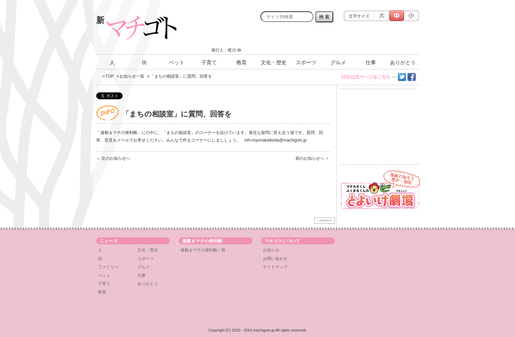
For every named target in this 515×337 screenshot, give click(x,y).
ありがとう (403, 62)
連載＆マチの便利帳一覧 (203, 250)
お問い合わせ (275, 258)
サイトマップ (275, 267)
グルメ (338, 62)
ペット (176, 62)
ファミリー (108, 267)
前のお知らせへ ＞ (312, 158)
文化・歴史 (274, 62)
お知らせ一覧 (132, 76)
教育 (241, 62)
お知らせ (271, 250)
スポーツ (306, 62)
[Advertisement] (338, 40)
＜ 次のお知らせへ (113, 158)
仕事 (371, 62)
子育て (209, 62)
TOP (109, 76)
